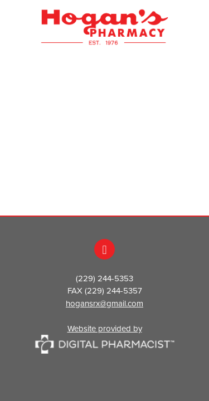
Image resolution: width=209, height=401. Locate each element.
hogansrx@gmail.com (104, 303)
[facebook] (104, 249)
